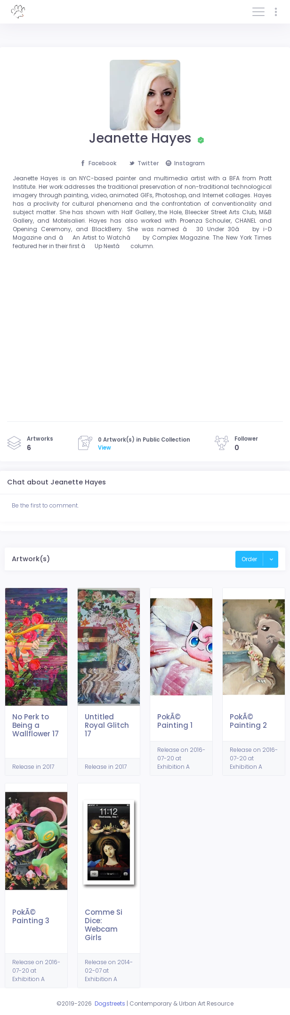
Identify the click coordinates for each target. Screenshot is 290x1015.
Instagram (185, 163)
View (104, 447)
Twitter (144, 163)
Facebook (98, 163)
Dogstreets (110, 1003)
